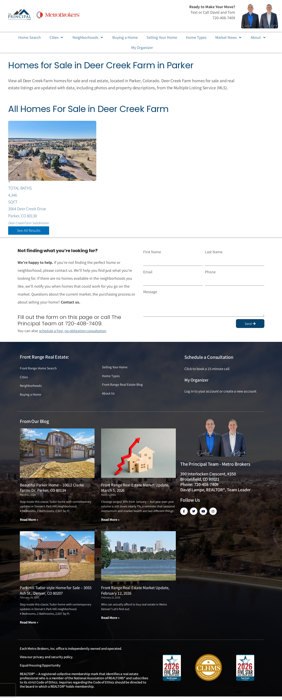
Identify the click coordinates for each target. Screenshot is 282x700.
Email (147, 274)
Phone (210, 274)
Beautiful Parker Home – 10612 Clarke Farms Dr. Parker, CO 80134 (52, 491)
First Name (152, 254)
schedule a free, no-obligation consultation (74, 332)
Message (150, 293)
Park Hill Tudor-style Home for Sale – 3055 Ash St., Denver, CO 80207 (55, 593)
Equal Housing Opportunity (40, 669)
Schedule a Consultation (208, 359)
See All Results (28, 232)
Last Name (214, 254)
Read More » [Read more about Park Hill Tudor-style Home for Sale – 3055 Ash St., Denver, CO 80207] (29, 626)
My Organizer (196, 382)
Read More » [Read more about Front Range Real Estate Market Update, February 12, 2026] (110, 621)
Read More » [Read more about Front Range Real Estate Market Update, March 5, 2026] (110, 523)
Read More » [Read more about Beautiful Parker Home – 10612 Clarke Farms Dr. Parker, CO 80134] (29, 523)
